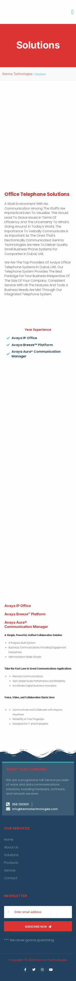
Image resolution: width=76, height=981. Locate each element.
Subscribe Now (38, 926)
